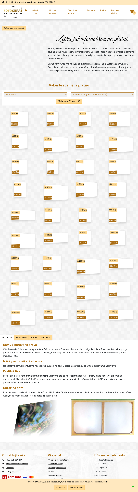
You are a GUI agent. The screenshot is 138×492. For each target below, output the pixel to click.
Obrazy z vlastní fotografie (59, 460)
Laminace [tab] (45, 337)
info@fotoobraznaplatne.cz (17, 464)
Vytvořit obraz (35, 11)
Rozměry (91, 10)
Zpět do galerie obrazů (13, 28)
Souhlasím (60, 487)
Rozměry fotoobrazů (57, 468)
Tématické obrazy (72, 11)
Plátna (103, 10)
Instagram (10, 472)
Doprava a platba (116, 11)
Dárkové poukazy (52, 11)
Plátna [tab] (34, 337)
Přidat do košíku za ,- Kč (69, 101)
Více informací (76, 487)
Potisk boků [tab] (21, 337)
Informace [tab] (7, 337)
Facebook (10, 468)
